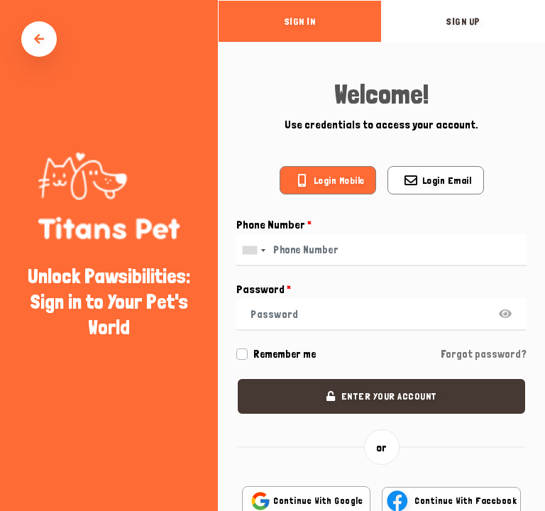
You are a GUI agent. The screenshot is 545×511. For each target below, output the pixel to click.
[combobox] (253, 250)
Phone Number (274, 224)
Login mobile (339, 180)
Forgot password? (484, 354)
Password (263, 289)
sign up (463, 21)
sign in (300, 21)
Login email (447, 180)
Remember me (284, 354)
